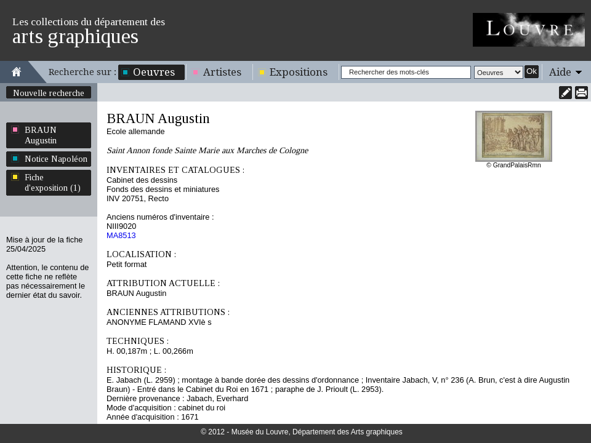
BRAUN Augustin (41, 135)
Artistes (222, 72)
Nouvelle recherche (48, 93)
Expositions (299, 72)
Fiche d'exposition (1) (53, 182)
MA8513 (121, 235)
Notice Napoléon (56, 159)
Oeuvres (154, 72)
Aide (560, 72)
